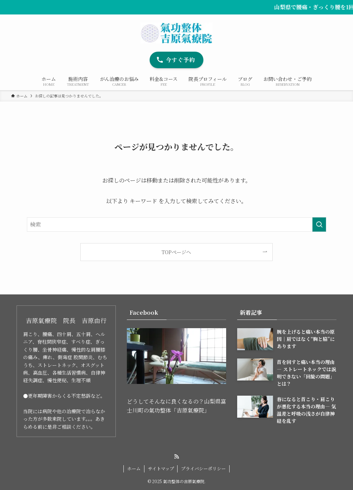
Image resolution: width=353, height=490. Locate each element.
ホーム (134, 468)
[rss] (176, 456)
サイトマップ (161, 468)
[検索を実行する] (319, 224)
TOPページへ (176, 252)
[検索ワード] (176, 224)
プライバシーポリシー (203, 468)
